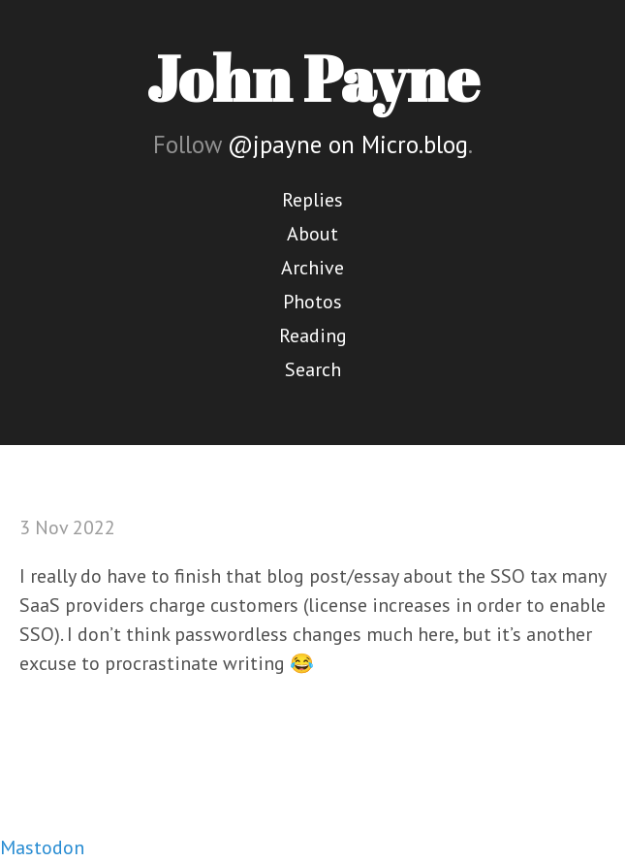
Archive (312, 267)
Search (313, 369)
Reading (313, 335)
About (312, 233)
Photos (312, 301)
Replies (312, 199)
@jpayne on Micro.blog (348, 144)
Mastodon (42, 847)
